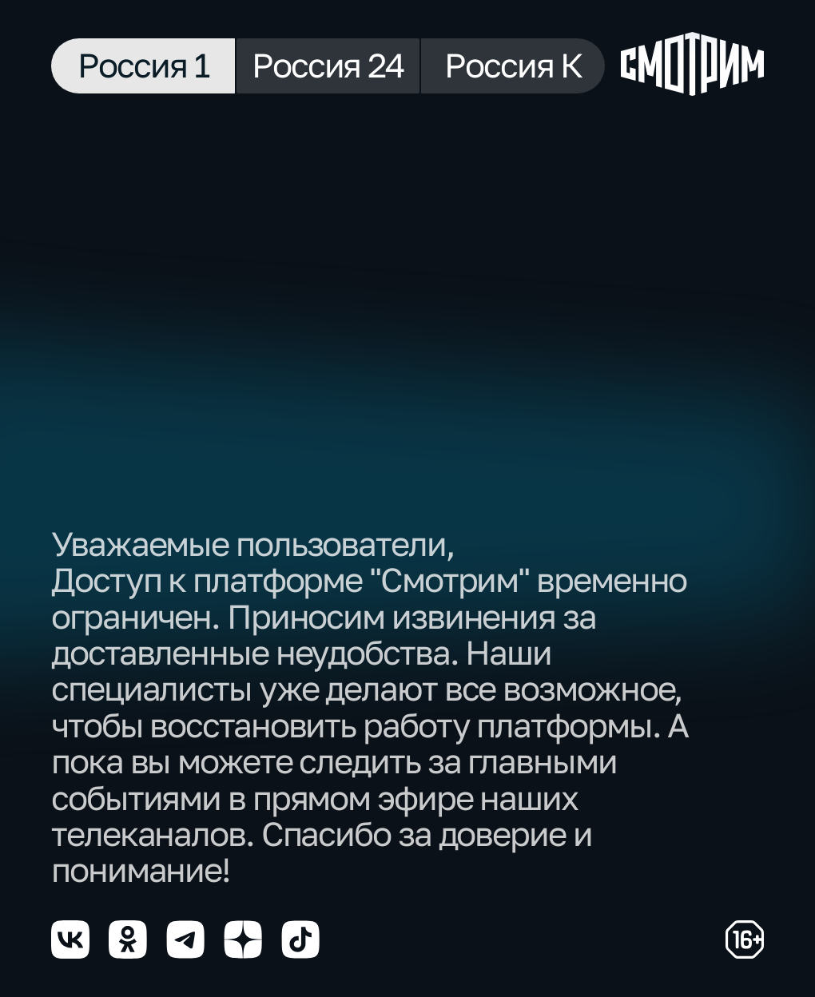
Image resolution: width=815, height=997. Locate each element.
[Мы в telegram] (185, 939)
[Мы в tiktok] (300, 939)
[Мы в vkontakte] (70, 939)
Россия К (513, 65)
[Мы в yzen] (243, 939)
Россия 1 (143, 65)
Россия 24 (328, 65)
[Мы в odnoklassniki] (128, 939)
